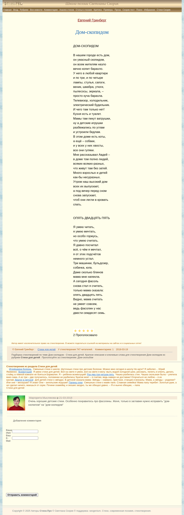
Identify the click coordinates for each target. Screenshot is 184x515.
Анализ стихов (66, 10)
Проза (118, 10)
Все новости (36, 10)
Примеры (108, 10)
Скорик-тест (129, 10)
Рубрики (24, 10)
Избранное (149, 10)
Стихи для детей (47, 349)
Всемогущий (25, 371)
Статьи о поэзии (84, 10)
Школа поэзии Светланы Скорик (91, 3)
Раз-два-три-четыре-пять (100, 374)
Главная (7, 10)
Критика (98, 10)
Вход (15, 10)
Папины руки (76, 382)
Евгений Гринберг (92, 20)
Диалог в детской (24, 379)
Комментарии (51, 10)
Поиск (139, 10)
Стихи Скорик (163, 10)
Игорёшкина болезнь (20, 369)
